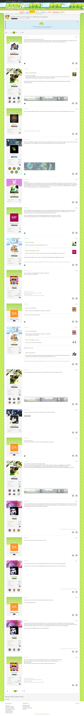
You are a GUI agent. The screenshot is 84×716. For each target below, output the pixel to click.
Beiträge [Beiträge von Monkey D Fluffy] (9, 229)
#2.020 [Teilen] (76, 657)
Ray (20, 18)
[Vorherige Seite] (6, 33)
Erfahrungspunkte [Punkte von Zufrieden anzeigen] (11, 429)
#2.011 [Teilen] (76, 369)
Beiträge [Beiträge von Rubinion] (9, 58)
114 (20, 32)
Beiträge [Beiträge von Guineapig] (9, 523)
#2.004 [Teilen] (76, 139)
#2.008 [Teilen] (76, 270)
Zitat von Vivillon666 (30, 308)
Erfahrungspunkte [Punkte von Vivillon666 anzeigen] (11, 290)
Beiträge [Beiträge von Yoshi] (9, 161)
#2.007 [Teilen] (76, 238)
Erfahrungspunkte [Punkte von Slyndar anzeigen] (11, 129)
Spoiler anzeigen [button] (27, 415)
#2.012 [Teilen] (76, 409)
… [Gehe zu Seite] (9, 32)
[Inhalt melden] (73, 63)
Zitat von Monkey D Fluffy (32, 250)
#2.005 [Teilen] (76, 179)
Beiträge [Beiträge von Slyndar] (9, 130)
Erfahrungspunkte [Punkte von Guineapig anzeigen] (11, 521)
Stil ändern (77, 703)
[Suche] (20, 1)
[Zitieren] (76, 63)
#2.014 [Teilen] (76, 461)
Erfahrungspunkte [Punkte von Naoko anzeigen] (11, 199)
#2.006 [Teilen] (76, 207)
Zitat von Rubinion (30, 352)
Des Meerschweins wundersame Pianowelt (68, 529)
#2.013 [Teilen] (76, 438)
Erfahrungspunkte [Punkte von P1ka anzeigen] (11, 258)
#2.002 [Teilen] (76, 68)
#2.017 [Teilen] (76, 561)
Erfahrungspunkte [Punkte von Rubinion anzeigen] (11, 57)
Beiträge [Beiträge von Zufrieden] (9, 431)
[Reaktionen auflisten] (25, 63)
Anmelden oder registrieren (11, 1)
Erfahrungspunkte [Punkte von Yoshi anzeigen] (11, 159)
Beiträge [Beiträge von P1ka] (9, 260)
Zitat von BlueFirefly (30, 73)
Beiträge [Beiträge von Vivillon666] (9, 292)
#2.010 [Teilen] (76, 327)
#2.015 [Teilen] (76, 501)
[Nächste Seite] (23, 33)
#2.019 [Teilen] (76, 620)
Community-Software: (42, 714)
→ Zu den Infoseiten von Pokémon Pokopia (42, 27)
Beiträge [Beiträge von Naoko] (9, 201)
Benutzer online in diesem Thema (14, 696)
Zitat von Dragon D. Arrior (32, 340)
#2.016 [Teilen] (76, 537)
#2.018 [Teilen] (76, 597)
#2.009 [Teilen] (76, 304)
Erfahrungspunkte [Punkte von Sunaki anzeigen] (11, 89)
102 (16, 32)
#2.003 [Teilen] (76, 108)
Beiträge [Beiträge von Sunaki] (9, 90)
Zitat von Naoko (29, 242)
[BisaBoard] (42, 7)
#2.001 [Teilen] (76, 36)
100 (11, 32)
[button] (77, 21)
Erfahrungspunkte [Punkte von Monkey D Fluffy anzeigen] (11, 228)
